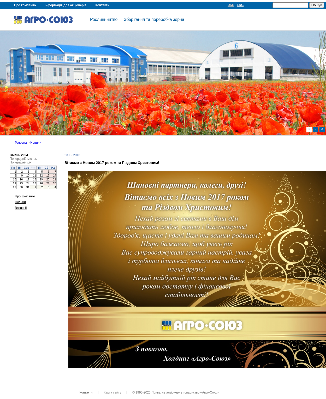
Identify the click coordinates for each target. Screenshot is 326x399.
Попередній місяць (23, 159)
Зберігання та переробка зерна (154, 19)
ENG (240, 5)
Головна (21, 142)
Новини (35, 142)
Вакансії (21, 208)
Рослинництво (103, 19)
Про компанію (25, 5)
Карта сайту (112, 392)
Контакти (102, 5)
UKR (231, 5)
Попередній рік (20, 162)
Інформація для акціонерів (65, 5)
